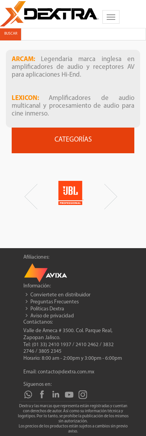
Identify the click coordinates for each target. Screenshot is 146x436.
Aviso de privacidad (52, 316)
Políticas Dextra (47, 309)
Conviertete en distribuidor (60, 295)
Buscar (10, 34)
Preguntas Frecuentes (54, 302)
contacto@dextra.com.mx (66, 372)
